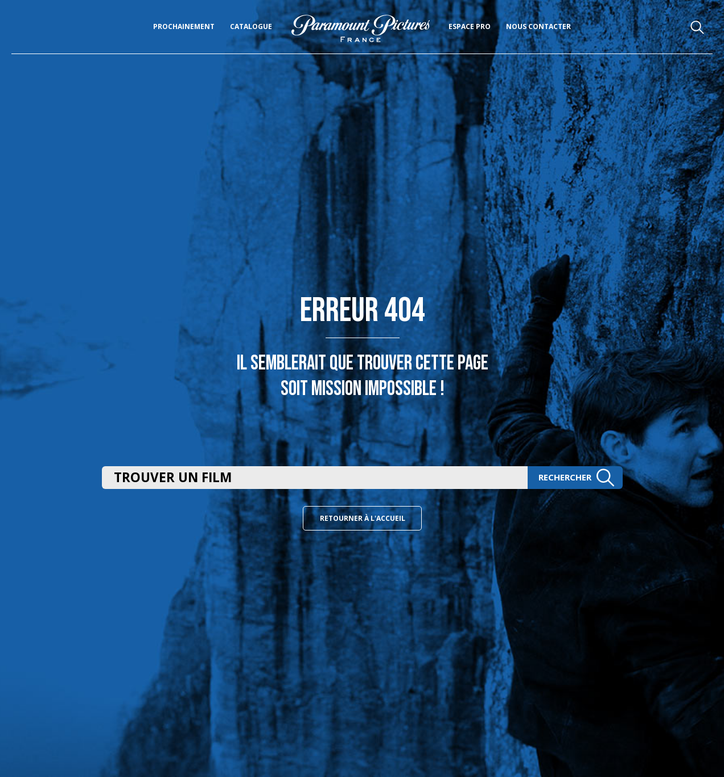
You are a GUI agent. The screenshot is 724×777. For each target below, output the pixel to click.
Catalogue (251, 26)
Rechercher (576, 477)
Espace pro (470, 26)
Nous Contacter (538, 26)
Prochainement (184, 26)
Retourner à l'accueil (362, 518)
